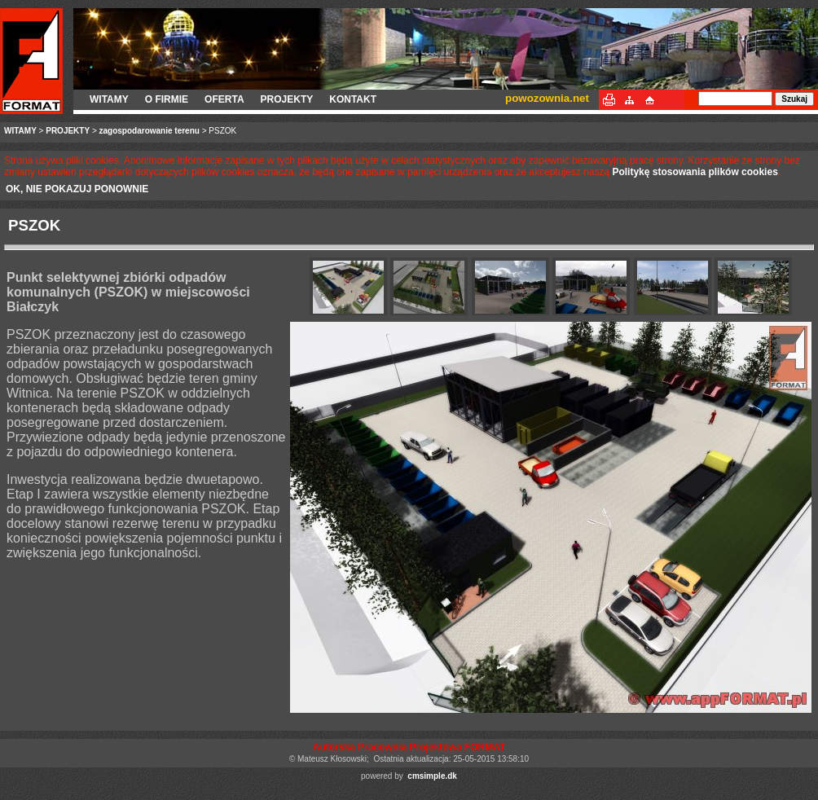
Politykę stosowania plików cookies (694, 172)
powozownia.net (547, 98)
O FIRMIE (166, 99)
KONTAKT (352, 99)
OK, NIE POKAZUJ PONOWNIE (77, 189)
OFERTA (224, 99)
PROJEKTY (287, 99)
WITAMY (109, 99)
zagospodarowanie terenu (149, 130)
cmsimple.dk (432, 775)
